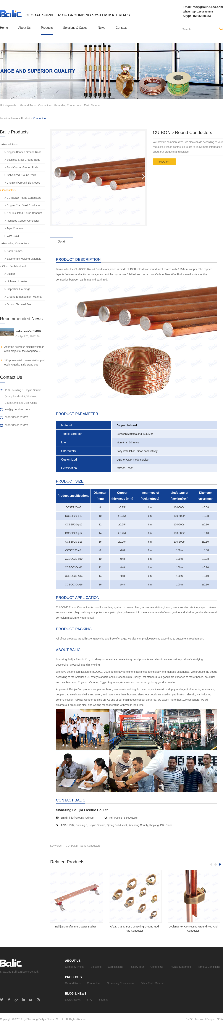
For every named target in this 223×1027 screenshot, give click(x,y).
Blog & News (75, 993)
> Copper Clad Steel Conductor (22, 205)
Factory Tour (137, 966)
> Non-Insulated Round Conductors (24, 213)
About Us (24, 27)
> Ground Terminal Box (17, 304)
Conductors (39, 118)
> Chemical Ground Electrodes (22, 182)
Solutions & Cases (75, 27)
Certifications (115, 966)
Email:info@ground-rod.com (203, 7)
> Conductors (8, 190)
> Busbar (9, 273)
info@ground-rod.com (81, 817)
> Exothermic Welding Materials (22, 258)
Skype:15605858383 (197, 16)
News (101, 27)
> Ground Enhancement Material (23, 296)
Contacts (121, 27)
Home (4, 27)
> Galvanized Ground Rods (20, 175)
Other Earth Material (152, 983)
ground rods (27, 105)
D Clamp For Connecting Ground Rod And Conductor (193, 928)
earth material (92, 105)
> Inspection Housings (17, 289)
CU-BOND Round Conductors (83, 845)
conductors (44, 105)
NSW (220, 1019)
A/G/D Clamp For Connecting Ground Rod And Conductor (134, 928)
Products (47, 27)
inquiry (164, 161)
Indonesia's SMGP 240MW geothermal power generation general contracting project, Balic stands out (30, 331)
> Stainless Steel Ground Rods (22, 159)
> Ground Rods (9, 144)
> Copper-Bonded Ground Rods (22, 152)
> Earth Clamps (13, 251)
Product (26, 118)
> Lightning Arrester (15, 281)
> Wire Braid (11, 235)
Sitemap (103, 999)
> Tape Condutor (14, 228)
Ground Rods (72, 983)
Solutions (96, 966)
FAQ (89, 999)
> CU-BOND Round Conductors (22, 197)
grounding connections (67, 105)
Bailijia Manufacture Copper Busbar (75, 926)
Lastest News (73, 999)
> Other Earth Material (13, 266)
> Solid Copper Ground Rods (21, 167)
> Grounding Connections (15, 243)
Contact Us (157, 966)
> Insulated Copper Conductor (21, 220)
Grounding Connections (120, 983)
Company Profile (74, 966)
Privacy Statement (180, 966)
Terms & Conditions (208, 966)
